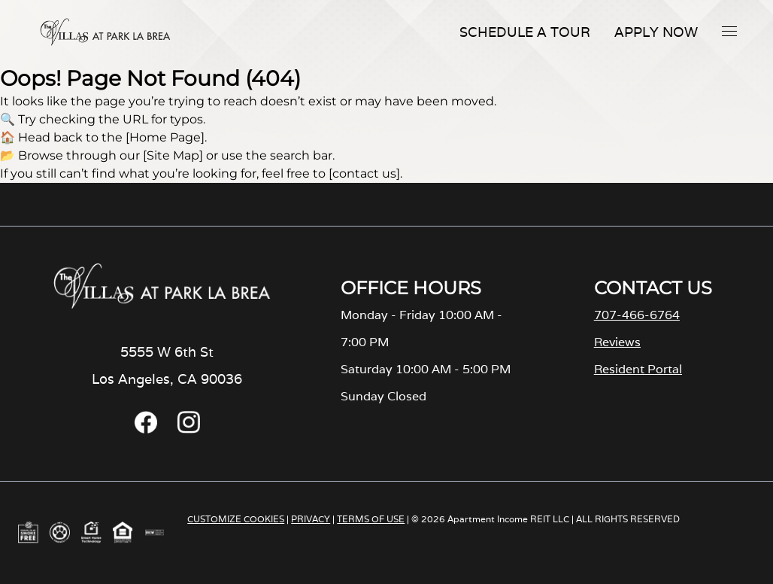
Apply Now (656, 32)
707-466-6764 (637, 315)
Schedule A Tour (524, 32)
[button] (729, 30)
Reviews (617, 342)
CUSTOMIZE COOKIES (235, 519)
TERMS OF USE (371, 519)
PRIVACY (310, 519)
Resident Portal (638, 369)
